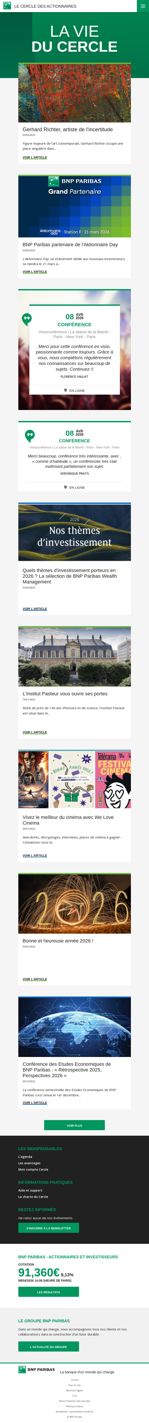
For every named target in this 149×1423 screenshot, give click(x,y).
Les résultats (58, 1292)
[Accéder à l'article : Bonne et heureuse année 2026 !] (74, 929)
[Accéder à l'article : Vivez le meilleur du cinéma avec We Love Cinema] (74, 806)
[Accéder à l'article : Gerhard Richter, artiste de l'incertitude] (74, 113)
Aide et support (30, 1190)
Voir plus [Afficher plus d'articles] (74, 1125)
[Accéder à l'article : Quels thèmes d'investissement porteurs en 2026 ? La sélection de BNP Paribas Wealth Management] (74, 559)
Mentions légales (74, 1390)
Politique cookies (74, 1406)
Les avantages (29, 1163)
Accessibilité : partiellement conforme (74, 1411)
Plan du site (74, 1385)
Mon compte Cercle (33, 1169)
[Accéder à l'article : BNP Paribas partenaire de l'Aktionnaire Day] (74, 226)
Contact (75, 1379)
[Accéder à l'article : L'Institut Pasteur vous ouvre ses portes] (74, 682)
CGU (74, 1395)
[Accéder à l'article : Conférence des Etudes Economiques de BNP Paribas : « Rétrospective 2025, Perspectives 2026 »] (74, 1053)
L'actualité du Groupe (54, 1347)
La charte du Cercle (33, 1197)
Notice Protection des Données (74, 1401)
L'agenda (25, 1157)
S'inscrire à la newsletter (48, 1228)
